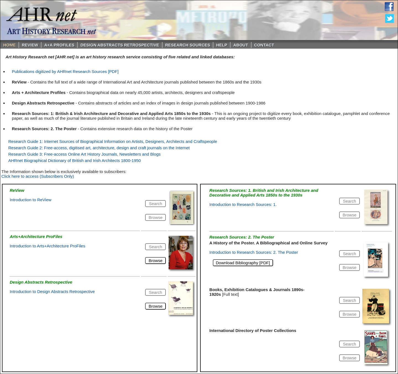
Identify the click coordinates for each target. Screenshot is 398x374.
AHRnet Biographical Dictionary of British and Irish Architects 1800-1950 (74, 160)
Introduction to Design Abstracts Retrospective (52, 291)
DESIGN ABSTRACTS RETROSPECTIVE (119, 45)
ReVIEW (30, 45)
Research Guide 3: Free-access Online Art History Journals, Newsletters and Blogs (84, 154)
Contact (264, 45)
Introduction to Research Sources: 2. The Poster (254, 252)
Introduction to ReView (30, 199)
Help (221, 45)
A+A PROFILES (59, 45)
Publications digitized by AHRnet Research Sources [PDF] (65, 71)
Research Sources (187, 45)
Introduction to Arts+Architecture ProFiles (47, 246)
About (240, 45)
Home (9, 45)
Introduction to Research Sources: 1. (243, 204)
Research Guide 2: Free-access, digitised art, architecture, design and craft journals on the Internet (99, 147)
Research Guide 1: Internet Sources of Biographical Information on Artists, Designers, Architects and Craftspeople (112, 141)
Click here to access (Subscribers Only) (37, 176)
